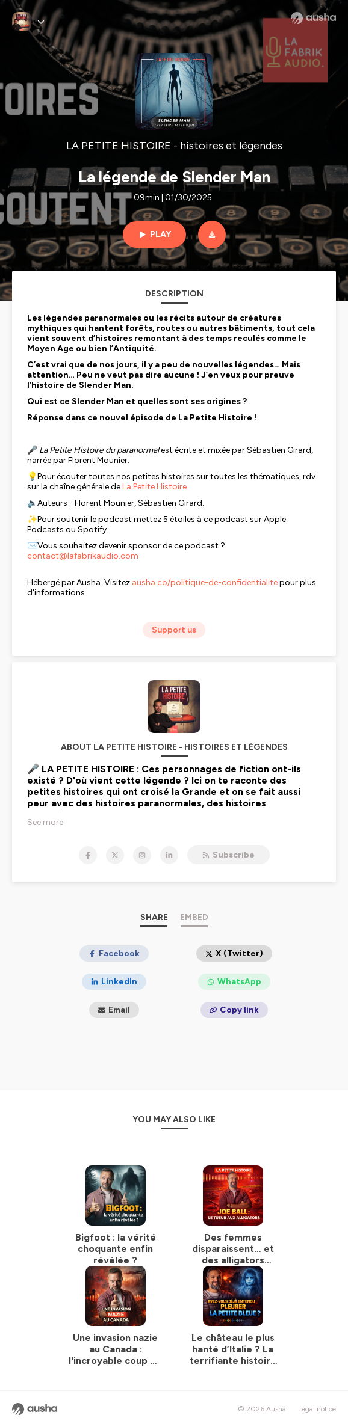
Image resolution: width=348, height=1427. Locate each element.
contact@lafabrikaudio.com (82, 556)
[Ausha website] (313, 18)
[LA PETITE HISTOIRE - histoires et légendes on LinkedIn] (169, 855)
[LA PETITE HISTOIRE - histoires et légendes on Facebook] (88, 855)
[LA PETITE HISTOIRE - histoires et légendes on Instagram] (142, 855)
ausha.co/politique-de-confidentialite (205, 582)
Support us (174, 630)
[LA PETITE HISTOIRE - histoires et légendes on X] (115, 855)
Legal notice (317, 1409)
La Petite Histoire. (156, 487)
